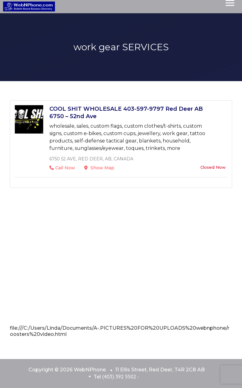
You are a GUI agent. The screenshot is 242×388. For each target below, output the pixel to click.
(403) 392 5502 (119, 377)
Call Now (62, 168)
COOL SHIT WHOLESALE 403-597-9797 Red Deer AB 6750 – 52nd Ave (126, 112)
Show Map (99, 168)
